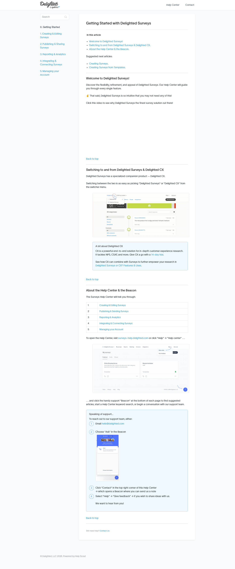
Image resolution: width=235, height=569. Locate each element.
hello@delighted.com (113, 423)
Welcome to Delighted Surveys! (106, 41)
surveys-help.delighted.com (133, 338)
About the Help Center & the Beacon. (109, 49)
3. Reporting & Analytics (53, 54)
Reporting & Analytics (110, 317)
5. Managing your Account (49, 73)
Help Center (172, 5)
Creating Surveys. (98, 63)
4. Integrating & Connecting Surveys (51, 63)
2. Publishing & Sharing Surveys (52, 46)
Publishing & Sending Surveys (113, 311)
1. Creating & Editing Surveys (51, 36)
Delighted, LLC (49, 556)
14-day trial (157, 254)
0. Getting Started (50, 27)
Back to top (92, 159)
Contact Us (104, 531)
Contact (189, 5)
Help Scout (80, 556)
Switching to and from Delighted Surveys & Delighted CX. (119, 45)
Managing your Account (111, 329)
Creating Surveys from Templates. (107, 67)
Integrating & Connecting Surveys (115, 323)
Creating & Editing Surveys (112, 305)
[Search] (54, 17)
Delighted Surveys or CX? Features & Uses (118, 265)
